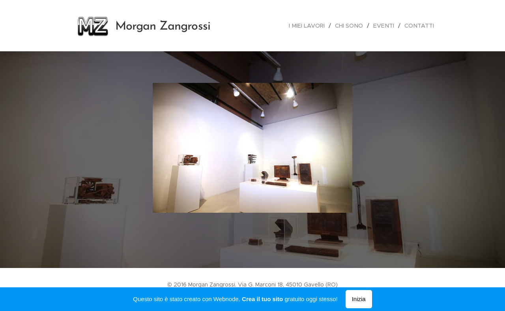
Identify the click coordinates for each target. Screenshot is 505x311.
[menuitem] (311, 26)
